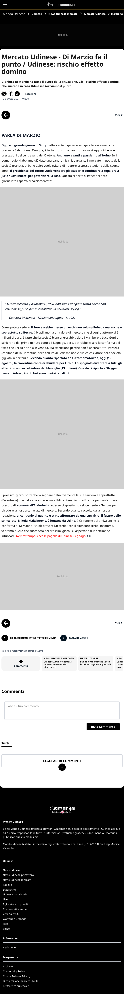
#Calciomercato (17, 304)
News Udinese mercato (63, 13)
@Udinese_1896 (17, 309)
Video (6, 928)
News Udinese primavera (18, 875)
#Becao (40, 309)
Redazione (9, 947)
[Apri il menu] (5, 4)
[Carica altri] (62, 767)
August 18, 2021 (64, 318)
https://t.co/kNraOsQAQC (62, 309)
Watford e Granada (14, 919)
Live (5, 899)
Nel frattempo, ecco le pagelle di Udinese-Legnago (51, 536)
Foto (5, 923)
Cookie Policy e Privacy (16, 976)
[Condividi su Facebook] (10, 93)
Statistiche (9, 889)
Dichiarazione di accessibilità (21, 981)
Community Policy (14, 971)
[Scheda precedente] (5, 115)
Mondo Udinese (14, 14)
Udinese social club (15, 894)
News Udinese (11, 870)
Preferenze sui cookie (16, 986)
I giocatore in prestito (16, 904)
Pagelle (7, 884)
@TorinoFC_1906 (42, 304)
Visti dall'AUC (11, 914)
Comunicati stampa (15, 909)
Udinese (37, 13)
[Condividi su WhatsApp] (4, 93)
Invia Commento (103, 727)
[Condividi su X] (17, 93)
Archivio (8, 966)
